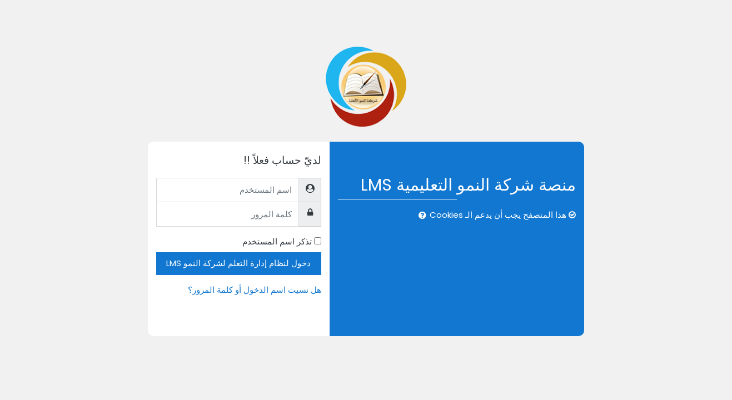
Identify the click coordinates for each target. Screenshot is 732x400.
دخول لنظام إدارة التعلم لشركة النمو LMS (238, 263)
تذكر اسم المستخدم (277, 241)
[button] (420, 216)
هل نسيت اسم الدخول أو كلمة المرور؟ (254, 290)
